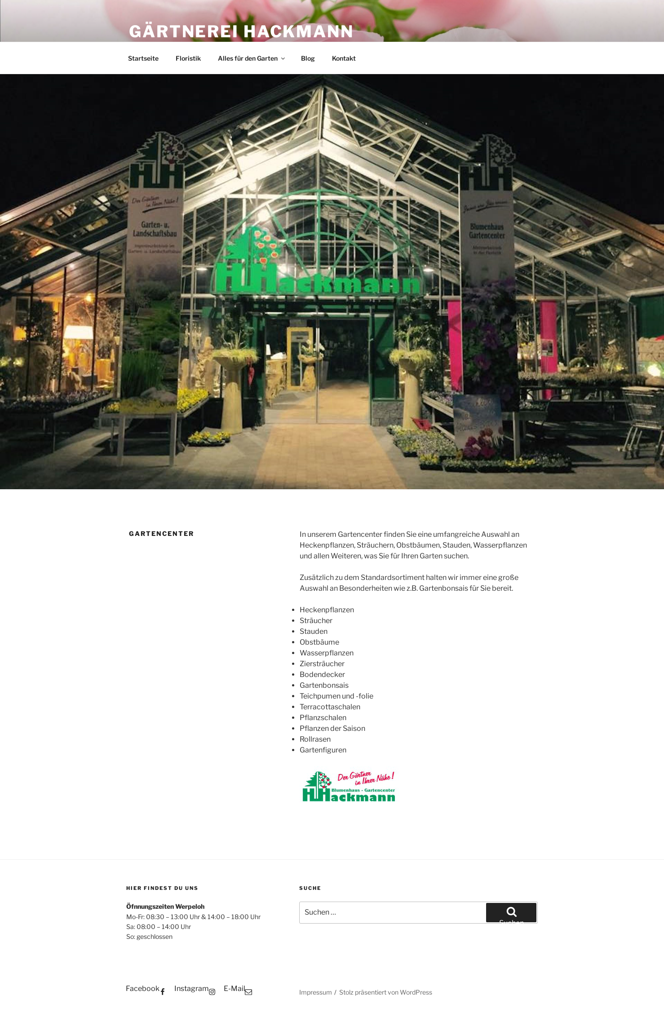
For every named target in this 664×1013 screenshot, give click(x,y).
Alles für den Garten (252, 58)
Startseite (143, 58)
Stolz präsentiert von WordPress (385, 992)
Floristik (188, 58)
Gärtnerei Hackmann (241, 31)
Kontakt (344, 58)
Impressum (315, 992)
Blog (308, 58)
